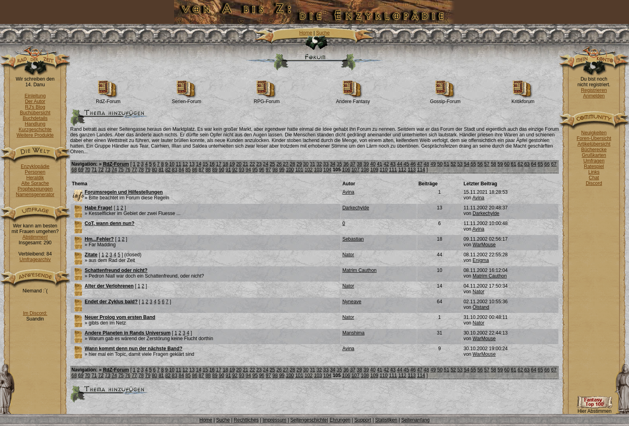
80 (154, 169)
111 (393, 169)
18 (225, 164)
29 (299, 164)
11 (178, 164)
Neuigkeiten (594, 133)
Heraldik (35, 178)
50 (439, 164)
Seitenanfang (415, 420)
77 (134, 169)
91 (228, 169)
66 (547, 164)
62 (520, 164)
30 (305, 164)
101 (299, 169)
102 (308, 169)
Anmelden (594, 96)
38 (359, 164)
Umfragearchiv (35, 259)
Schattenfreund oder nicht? (116, 270)
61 (513, 164)
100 (290, 169)
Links (593, 172)
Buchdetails (34, 118)
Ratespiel (594, 166)
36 (346, 164)
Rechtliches (246, 420)
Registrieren (594, 90)
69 (80, 169)
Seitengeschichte (308, 420)
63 (527, 164)
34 (332, 164)
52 (453, 164)
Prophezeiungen (35, 189)
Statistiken (386, 420)
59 (500, 164)
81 (161, 169)
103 (318, 169)
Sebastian (352, 239)
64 (533, 164)
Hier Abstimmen (594, 409)
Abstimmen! (35, 237)
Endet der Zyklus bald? (111, 301)
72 (100, 169)
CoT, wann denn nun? (109, 223)
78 (141, 169)
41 (379, 164)
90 (221, 169)
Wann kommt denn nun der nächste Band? (134, 348)
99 (281, 169)
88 (208, 169)
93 (241, 169)
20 (238, 164)
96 (261, 169)
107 (355, 169)
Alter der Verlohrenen (109, 286)
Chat (594, 178)
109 (374, 169)
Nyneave (351, 301)
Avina (348, 192)
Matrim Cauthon (359, 270)
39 (366, 164)
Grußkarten (594, 155)
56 (480, 164)
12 (185, 164)
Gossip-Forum (445, 99)
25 (272, 164)
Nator (348, 255)
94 (248, 169)
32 (319, 164)
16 (212, 164)
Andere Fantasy (353, 99)
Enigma (481, 260)
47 (419, 164)
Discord (594, 183)
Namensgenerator (35, 194)
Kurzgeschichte (34, 129)
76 (127, 169)
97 (268, 169)
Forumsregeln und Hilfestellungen (124, 192)
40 (372, 164)
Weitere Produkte (35, 135)
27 (285, 164)
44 (399, 164)
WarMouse (484, 244)
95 (255, 169)
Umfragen (594, 161)
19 (232, 164)
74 (114, 169)
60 (506, 164)
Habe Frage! (98, 208)
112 (402, 169)
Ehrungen (339, 420)
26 (279, 164)
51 (446, 164)
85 (188, 169)
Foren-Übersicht (593, 138)
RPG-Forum (267, 99)
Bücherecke (594, 149)
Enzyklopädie (35, 166)
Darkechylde (355, 208)
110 (383, 169)
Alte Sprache (35, 183)
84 (181, 169)
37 (352, 164)
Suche (323, 33)
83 (174, 169)
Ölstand (481, 307)
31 (312, 164)
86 (194, 169)
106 (346, 169)
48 (426, 164)
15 (205, 164)
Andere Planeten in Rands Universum (127, 333)
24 (265, 164)
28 (292, 164)
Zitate (91, 255)
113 (412, 169)
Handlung (35, 124)
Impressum (274, 420)
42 (386, 164)
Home (305, 33)
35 (339, 164)
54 (466, 164)
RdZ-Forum (108, 99)
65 (540, 164)
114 (421, 169)
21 (245, 164)
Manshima (353, 333)
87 (201, 169)
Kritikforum (522, 99)
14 (198, 164)
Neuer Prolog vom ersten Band (120, 317)
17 (218, 164)
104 (327, 169)
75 (121, 169)
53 (460, 164)
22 (252, 164)
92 (234, 169)
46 (413, 164)
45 (406, 164)
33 (326, 164)
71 (94, 169)
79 (147, 169)
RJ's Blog (35, 107)
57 (486, 164)
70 (87, 169)
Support (362, 420)
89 (214, 169)
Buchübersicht (35, 113)
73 (107, 169)
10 (171, 164)
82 (167, 169)
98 (275, 169)
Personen (35, 172)
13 (192, 164)
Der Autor (35, 101)
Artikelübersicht (593, 144)
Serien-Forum (186, 99)
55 (473, 164)
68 (74, 169)
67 (553, 164)
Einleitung (35, 96)
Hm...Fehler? (99, 239)
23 (259, 164)
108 (365, 169)
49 (433, 164)
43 (393, 164)
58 (493, 164)
